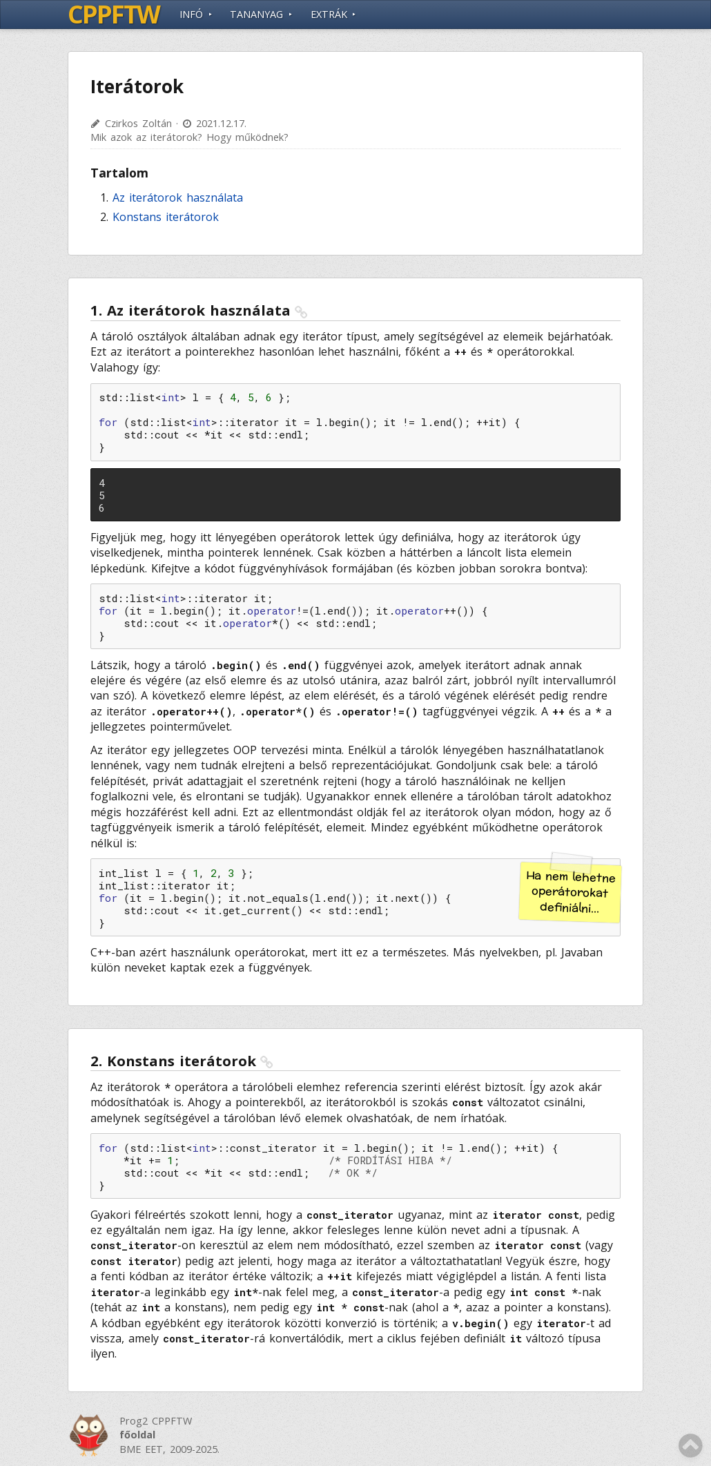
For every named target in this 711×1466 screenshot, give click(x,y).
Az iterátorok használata (178, 197)
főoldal (137, 1434)
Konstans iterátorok (166, 216)
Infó (191, 14)
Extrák (329, 14)
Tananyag (256, 14)
